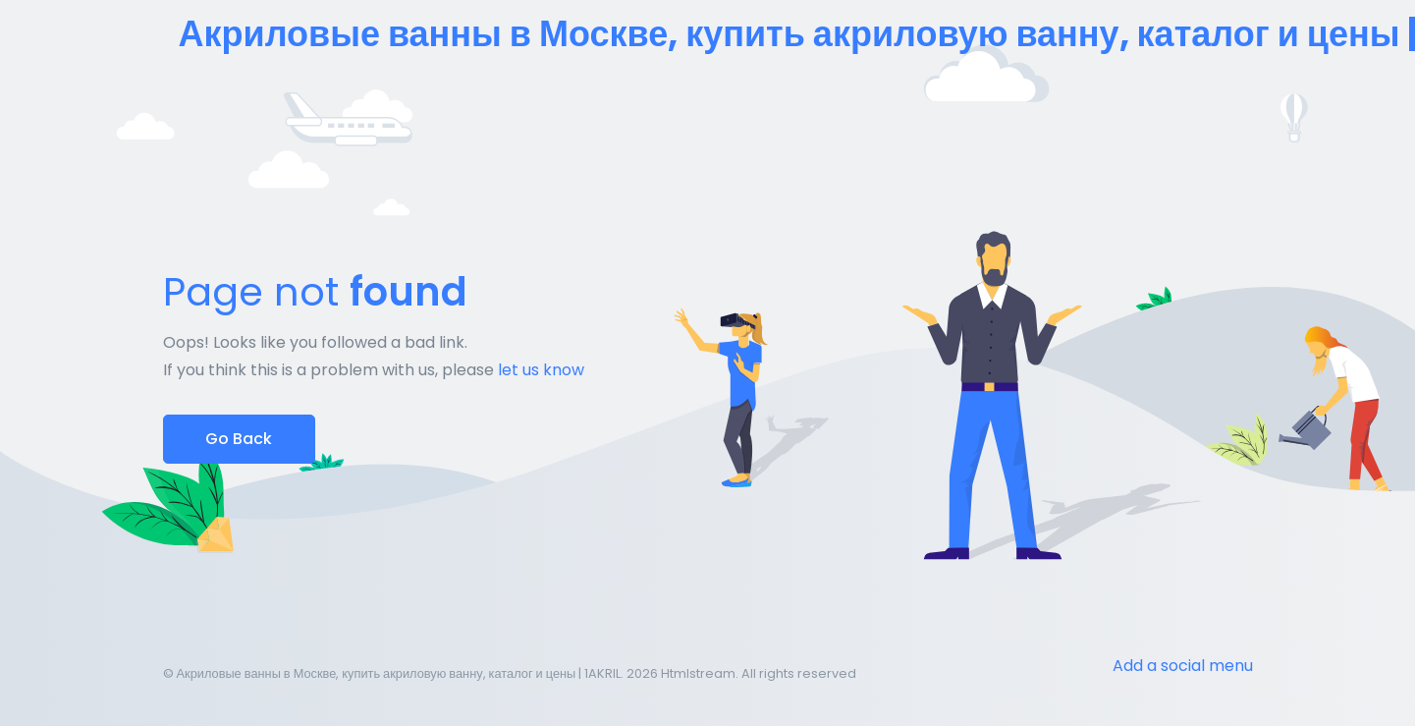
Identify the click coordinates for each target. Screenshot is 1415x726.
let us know (541, 370)
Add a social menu (1183, 665)
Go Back (238, 438)
